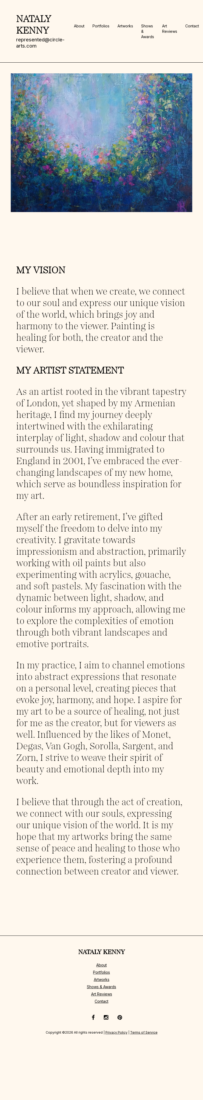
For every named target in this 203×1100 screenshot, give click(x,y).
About (79, 26)
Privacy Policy (116, 1032)
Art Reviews (101, 994)
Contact (192, 26)
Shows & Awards (101, 986)
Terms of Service (144, 1032)
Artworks (125, 26)
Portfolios (100, 26)
